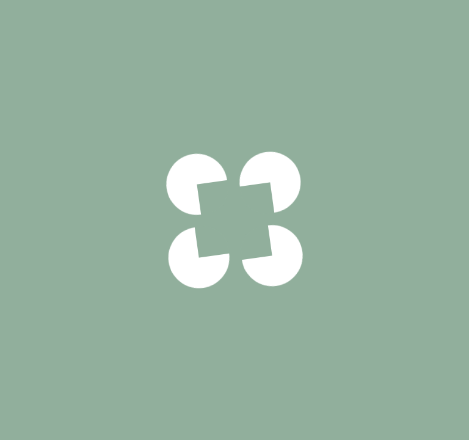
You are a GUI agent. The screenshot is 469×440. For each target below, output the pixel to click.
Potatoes (276, 404)
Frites (364, 404)
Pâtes (317, 431)
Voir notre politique (234, 299)
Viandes (90, 25)
